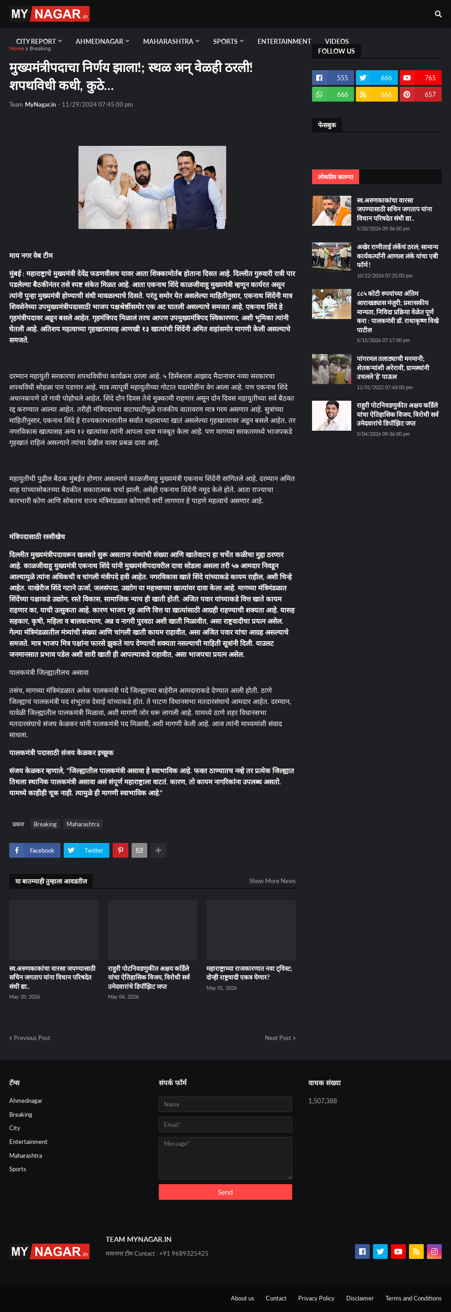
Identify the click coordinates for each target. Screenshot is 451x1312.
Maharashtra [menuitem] (168, 41)
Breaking (40, 48)
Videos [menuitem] (337, 41)
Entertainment (28, 1141)
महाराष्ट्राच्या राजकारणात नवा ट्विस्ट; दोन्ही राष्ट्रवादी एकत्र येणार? (249, 972)
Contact (276, 1298)
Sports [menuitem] (225, 41)
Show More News (272, 881)
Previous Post (32, 1037)
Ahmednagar (25, 1100)
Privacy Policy (316, 1298)
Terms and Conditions (413, 1298)
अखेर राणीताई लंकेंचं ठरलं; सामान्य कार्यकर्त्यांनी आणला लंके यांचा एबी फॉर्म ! (397, 256)
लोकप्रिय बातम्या (335, 177)
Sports (17, 1169)
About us (242, 1298)
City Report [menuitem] (36, 41)
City (14, 1127)
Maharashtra (82, 824)
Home (16, 48)
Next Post (278, 1037)
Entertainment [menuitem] (284, 41)
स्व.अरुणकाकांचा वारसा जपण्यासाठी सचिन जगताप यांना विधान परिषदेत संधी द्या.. (52, 977)
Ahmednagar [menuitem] (99, 41)
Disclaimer (360, 1298)
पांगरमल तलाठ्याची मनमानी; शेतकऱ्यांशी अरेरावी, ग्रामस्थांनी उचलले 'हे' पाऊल (393, 367)
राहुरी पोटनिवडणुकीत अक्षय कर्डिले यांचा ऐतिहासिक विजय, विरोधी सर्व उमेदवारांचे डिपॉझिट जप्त (149, 977)
